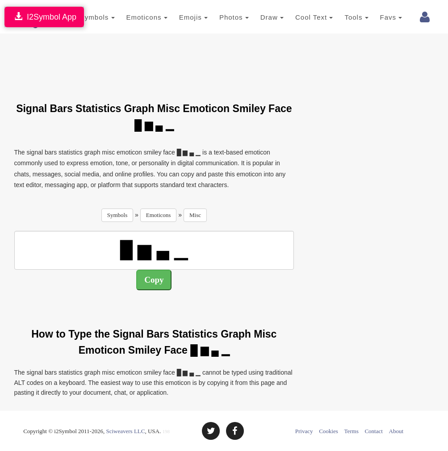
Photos (223, 17)
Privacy (304, 431)
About (396, 431)
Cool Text (303, 17)
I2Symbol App (44, 16)
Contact (373, 431)
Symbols (86, 17)
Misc (195, 215)
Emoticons (135, 17)
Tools (345, 17)
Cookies (328, 431)
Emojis (182, 17)
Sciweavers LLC (125, 431)
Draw (260, 17)
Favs (380, 17)
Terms (351, 431)
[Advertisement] (176, 62)
